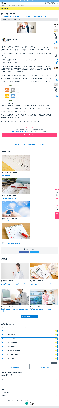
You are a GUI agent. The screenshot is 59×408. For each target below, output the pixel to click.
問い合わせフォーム (28, 135)
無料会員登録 (44, 365)
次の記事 (42, 144)
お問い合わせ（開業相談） (14, 367)
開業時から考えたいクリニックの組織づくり (11, 19)
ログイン (14, 365)
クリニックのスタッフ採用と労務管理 (9, 13)
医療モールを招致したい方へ (44, 367)
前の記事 (17, 144)
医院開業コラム (4, 5)
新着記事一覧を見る (26, 316)
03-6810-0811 (51, 3)
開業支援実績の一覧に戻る (29, 144)
